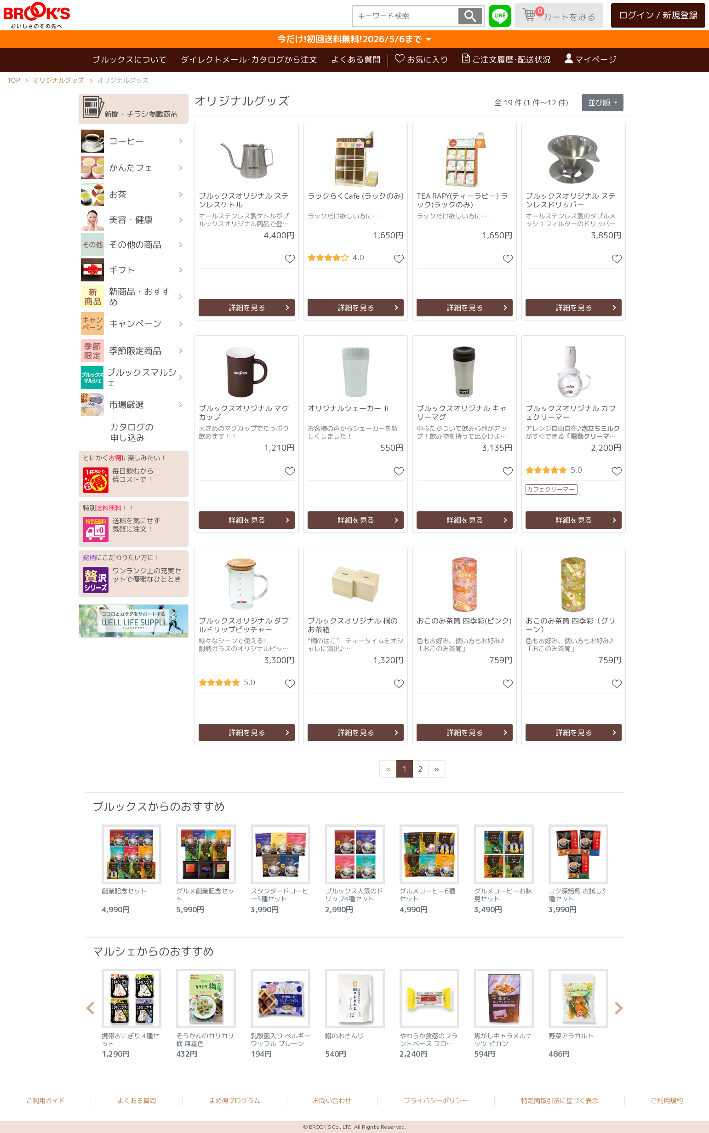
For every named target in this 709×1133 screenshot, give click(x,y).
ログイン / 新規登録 (658, 15)
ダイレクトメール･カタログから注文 (249, 59)
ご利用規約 (667, 1101)
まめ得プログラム (234, 1100)
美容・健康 (117, 219)
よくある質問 (356, 59)
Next (618, 1011)
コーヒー (112, 141)
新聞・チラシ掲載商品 (130, 107)
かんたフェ (117, 167)
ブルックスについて (129, 59)
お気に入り (421, 59)
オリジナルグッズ (58, 80)
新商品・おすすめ (125, 296)
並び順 (600, 102)
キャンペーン (121, 323)
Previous (90, 1011)
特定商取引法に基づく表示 (559, 1100)
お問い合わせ (332, 1100)
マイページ (591, 59)
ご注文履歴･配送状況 (506, 59)
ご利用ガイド (45, 1100)
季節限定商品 (121, 350)
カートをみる (558, 14)
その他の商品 (121, 244)
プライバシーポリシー (436, 1100)
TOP (13, 80)
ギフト (108, 269)
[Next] (437, 769)
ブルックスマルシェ (129, 377)
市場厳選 (112, 404)
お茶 (103, 194)
